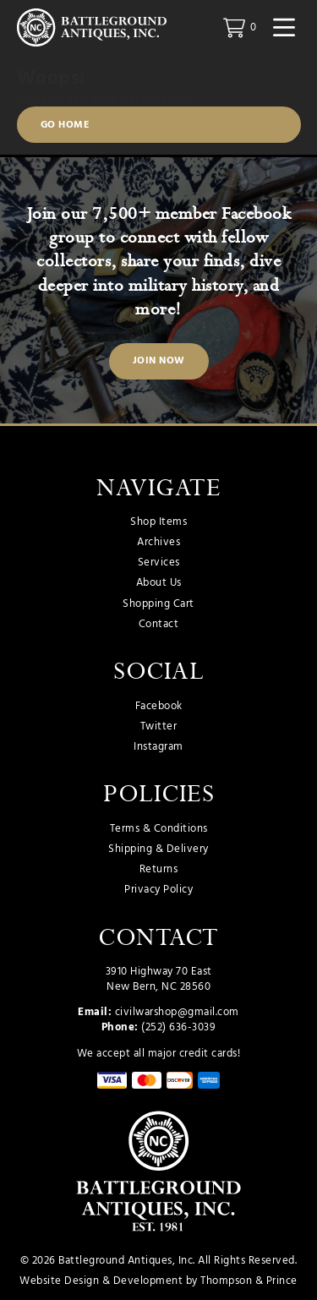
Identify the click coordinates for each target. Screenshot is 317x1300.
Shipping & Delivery (158, 849)
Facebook (159, 706)
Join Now (159, 361)
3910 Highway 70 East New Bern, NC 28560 (159, 979)
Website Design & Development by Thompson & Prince (158, 1281)
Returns (158, 869)
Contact (159, 624)
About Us (159, 583)
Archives (158, 542)
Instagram (158, 747)
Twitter (159, 727)
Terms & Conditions (159, 829)
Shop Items (158, 522)
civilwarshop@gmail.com (177, 1012)
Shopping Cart (158, 604)
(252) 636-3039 (178, 1027)
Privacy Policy (158, 890)
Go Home (65, 125)
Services (159, 563)
